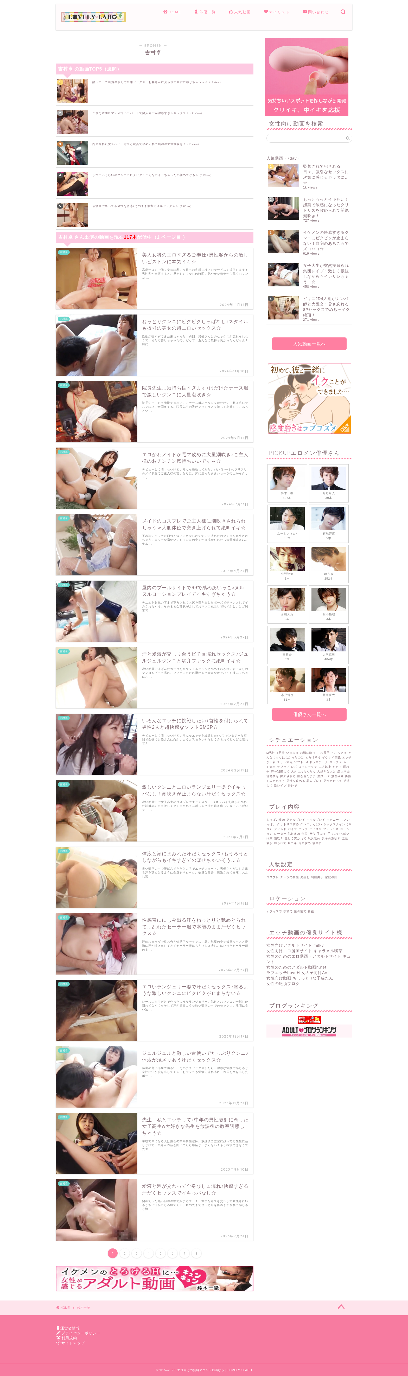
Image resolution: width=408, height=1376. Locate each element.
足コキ (292, 843)
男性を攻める (295, 780)
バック (303, 829)
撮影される (288, 776)
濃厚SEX (323, 776)
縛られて (280, 843)
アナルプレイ (295, 819)
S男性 (281, 752)
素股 (269, 843)
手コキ (321, 833)
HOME (172, 12)
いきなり (292, 752)
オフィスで (274, 911)
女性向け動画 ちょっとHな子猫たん (299, 978)
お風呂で (326, 752)
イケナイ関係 (331, 757)
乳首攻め (294, 833)
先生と (305, 877)
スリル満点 (285, 762)
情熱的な (272, 776)
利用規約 (69, 1338)
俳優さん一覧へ (309, 714)
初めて (337, 766)
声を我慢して (280, 771)
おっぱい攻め (275, 819)
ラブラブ (283, 766)
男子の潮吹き (331, 838)
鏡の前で (300, 911)
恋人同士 (343, 771)
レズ (294, 766)
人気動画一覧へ (309, 344)
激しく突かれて (296, 838)
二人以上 (325, 766)
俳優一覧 (205, 12)
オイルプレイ (316, 819)
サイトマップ (73, 1343)
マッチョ (336, 762)
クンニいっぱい (311, 824)
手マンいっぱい (338, 833)
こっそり (340, 752)
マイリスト (277, 12)
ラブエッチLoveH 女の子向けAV (297, 972)
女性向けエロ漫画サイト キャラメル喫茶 (304, 950)
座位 (312, 833)
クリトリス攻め (288, 824)
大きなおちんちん (303, 771)
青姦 (311, 911)
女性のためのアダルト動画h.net (296, 967)
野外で (292, 785)
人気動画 (240, 12)
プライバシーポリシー (80, 1333)
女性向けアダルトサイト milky (295, 945)
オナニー (333, 819)
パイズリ (315, 829)
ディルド (280, 829)
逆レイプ (280, 785)
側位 (305, 833)
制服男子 (317, 877)
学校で (288, 911)
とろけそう (313, 757)
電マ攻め (304, 843)
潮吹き (278, 838)
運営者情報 (70, 1328)
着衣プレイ (314, 780)
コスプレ (272, 877)
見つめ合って (332, 780)
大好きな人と (326, 771)
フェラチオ (331, 829)
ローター (280, 833)
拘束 (269, 838)
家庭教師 (331, 877)
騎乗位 (317, 843)
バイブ (292, 829)
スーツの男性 (289, 877)
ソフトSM (301, 762)
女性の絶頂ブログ (283, 983)
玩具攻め (314, 838)
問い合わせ (316, 12)
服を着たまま (306, 776)
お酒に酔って (309, 752)
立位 (345, 838)
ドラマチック (318, 762)
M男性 (270, 752)
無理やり (337, 776)
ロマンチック (307, 766)
